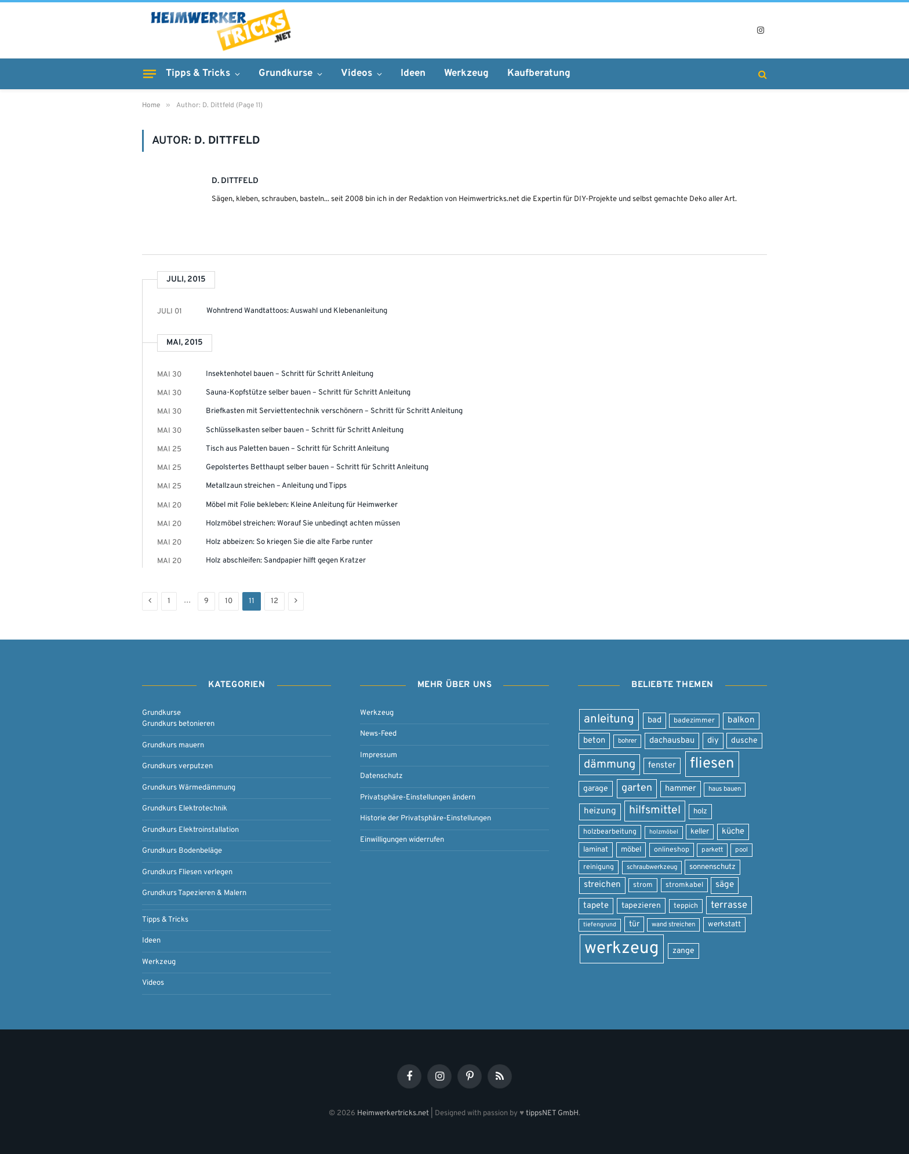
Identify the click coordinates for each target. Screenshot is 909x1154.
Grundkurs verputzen (177, 766)
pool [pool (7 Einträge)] (741, 850)
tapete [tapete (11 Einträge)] (596, 905)
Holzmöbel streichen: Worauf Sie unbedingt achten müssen (303, 523)
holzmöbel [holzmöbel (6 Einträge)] (663, 832)
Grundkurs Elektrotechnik (184, 808)
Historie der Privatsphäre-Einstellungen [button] (425, 818)
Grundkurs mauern (173, 745)
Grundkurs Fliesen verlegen (187, 872)
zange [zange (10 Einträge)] (683, 951)
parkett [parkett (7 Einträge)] (712, 850)
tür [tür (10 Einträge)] (634, 924)
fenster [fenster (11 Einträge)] (662, 765)
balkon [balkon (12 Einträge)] (741, 720)
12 (274, 601)
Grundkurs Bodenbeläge (182, 851)
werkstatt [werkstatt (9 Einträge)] (724, 924)
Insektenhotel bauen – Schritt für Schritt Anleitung (289, 374)
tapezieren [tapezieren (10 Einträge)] (641, 906)
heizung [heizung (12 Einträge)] (600, 811)
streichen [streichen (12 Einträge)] (602, 884)
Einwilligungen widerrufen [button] (402, 840)
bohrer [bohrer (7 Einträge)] (627, 741)
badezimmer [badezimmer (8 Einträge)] (694, 720)
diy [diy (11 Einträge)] (713, 740)
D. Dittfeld (235, 181)
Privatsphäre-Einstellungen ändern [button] (417, 797)
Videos (356, 73)
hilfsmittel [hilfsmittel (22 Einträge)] (655, 811)
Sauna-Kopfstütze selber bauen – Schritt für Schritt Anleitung (308, 392)
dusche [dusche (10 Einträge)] (744, 741)
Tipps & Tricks (198, 73)
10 (228, 601)
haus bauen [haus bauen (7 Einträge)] (724, 789)
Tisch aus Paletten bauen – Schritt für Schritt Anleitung (297, 449)
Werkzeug (466, 73)
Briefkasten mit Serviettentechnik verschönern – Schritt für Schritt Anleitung (334, 411)
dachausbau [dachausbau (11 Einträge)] (672, 740)
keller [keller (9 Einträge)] (699, 832)
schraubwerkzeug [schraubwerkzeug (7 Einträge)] (652, 867)
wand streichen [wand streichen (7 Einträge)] (673, 925)
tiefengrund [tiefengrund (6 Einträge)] (599, 925)
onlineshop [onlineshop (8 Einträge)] (671, 849)
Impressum (378, 755)
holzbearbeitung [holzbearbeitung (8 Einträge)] (610, 832)
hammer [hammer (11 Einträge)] (680, 788)
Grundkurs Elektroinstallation (190, 830)
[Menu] (149, 74)
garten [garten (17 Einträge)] (636, 788)
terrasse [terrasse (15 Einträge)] (729, 905)
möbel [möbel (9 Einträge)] (631, 849)
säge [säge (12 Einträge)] (724, 884)
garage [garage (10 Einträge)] (595, 789)
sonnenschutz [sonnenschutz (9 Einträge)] (712, 867)
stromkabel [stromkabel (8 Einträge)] (684, 885)
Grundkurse (285, 73)
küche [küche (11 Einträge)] (733, 831)
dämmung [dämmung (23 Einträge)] (609, 764)
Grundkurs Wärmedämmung (188, 788)
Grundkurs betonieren (178, 724)
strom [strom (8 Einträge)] (643, 885)
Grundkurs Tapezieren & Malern (194, 893)
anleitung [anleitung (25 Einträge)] (609, 719)
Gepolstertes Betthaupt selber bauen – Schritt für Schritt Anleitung (317, 467)
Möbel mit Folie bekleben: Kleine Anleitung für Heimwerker (302, 505)
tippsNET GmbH (552, 1113)
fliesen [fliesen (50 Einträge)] (712, 763)
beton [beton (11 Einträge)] (594, 740)
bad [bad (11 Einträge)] (654, 720)
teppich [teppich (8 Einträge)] (686, 906)
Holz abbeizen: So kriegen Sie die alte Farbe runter (289, 542)
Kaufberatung (538, 73)
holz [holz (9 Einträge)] (700, 811)
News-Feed (378, 734)
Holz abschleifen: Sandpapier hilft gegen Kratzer (286, 560)
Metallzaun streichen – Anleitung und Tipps (276, 486)
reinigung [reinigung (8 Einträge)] (598, 867)
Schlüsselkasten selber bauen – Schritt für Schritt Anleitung (304, 430)
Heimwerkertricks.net (393, 1113)
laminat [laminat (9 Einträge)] (595, 849)
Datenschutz (381, 776)
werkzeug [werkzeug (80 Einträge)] (621, 948)
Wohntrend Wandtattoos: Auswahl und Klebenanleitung (296, 311)
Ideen (413, 73)
